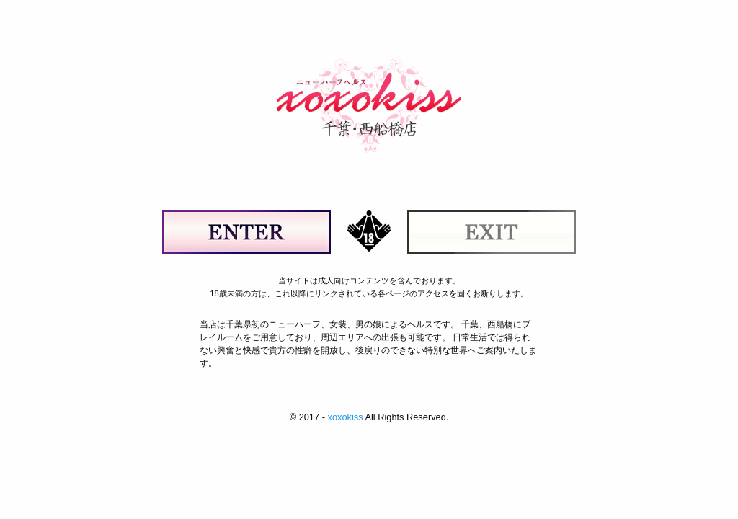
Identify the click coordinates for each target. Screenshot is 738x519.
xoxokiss (345, 417)
